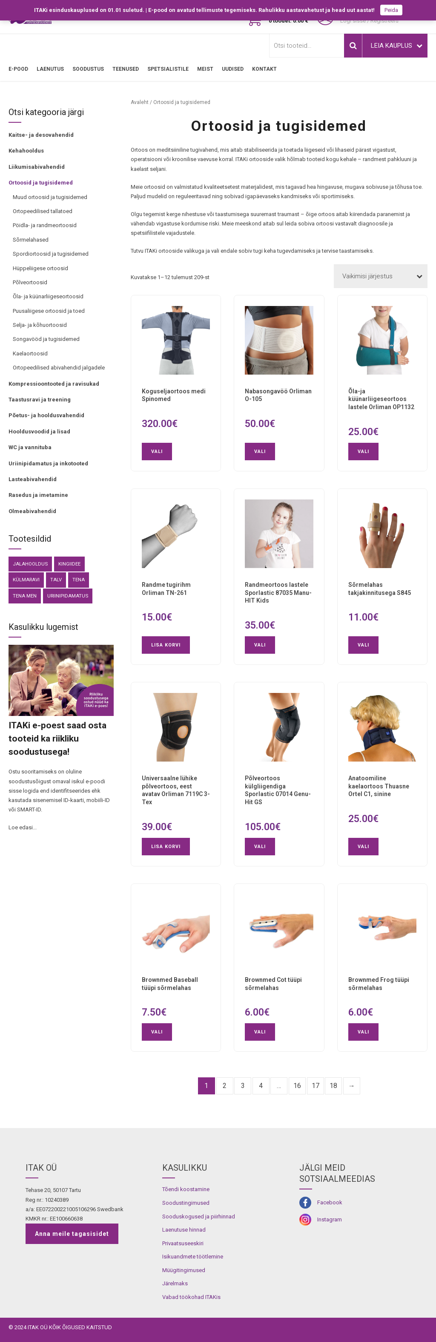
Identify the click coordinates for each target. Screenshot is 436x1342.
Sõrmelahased (31, 240)
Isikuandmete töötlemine (192, 1256)
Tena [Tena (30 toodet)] (78, 580)
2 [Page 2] (225, 1086)
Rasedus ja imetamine (38, 495)
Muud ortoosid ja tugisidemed (50, 197)
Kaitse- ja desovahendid (41, 135)
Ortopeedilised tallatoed (42, 211)
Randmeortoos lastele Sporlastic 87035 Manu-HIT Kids (278, 592)
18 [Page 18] (333, 1086)
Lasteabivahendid (33, 479)
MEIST (205, 69)
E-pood (18, 69)
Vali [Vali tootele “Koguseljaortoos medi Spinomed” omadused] (157, 451)
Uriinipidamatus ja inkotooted (48, 463)
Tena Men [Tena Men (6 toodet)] (25, 596)
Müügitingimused (183, 1270)
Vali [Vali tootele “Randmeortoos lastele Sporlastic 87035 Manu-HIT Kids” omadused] (260, 645)
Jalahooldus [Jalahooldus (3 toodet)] (30, 564)
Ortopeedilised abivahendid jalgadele (59, 367)
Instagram (329, 1219)
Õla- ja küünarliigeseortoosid (48, 296)
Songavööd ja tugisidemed (46, 339)
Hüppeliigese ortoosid (40, 268)
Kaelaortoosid (30, 353)
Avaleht (140, 102)
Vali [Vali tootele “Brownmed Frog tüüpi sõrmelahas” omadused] (363, 1032)
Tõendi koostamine (185, 1189)
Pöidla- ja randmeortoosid (45, 225)
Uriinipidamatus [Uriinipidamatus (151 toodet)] (67, 596)
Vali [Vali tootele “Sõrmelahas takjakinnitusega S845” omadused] (363, 645)
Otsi (353, 46)
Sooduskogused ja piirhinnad (198, 1216)
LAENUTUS (50, 69)
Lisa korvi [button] (166, 645)
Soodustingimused (185, 1203)
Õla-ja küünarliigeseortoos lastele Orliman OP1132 (381, 399)
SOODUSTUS (88, 69)
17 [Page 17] (315, 1086)
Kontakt (264, 69)
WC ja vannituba (30, 447)
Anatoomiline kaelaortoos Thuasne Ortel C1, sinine (378, 786)
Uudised (233, 69)
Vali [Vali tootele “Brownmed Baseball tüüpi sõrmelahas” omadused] (157, 1032)
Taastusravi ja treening (40, 399)
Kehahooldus (26, 150)
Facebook (329, 1202)
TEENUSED (125, 69)
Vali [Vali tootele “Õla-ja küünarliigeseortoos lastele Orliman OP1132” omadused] (363, 451)
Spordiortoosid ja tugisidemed (51, 254)
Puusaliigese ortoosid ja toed (49, 311)
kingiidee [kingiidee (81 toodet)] (69, 564)
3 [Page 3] (243, 1086)
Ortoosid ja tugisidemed (41, 182)
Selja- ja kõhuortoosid (40, 325)
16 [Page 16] (297, 1086)
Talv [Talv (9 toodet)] (56, 580)
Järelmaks (175, 1283)
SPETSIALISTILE (168, 69)
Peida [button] (391, 10)
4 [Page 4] (261, 1086)
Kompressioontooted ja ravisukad (54, 384)
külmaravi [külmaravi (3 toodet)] (26, 580)
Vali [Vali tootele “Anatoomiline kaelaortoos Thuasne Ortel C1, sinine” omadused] (363, 846)
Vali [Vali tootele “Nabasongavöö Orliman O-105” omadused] (260, 451)
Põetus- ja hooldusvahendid (46, 415)
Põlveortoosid (30, 282)
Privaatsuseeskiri (183, 1243)
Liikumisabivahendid (37, 167)
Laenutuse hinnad (184, 1230)
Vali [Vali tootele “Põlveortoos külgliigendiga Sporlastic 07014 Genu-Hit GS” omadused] (260, 846)
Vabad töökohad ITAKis (191, 1297)
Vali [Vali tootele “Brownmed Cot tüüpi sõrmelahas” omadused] (260, 1032)
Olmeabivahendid (32, 511)
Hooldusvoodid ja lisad (39, 431)
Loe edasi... (23, 827)
